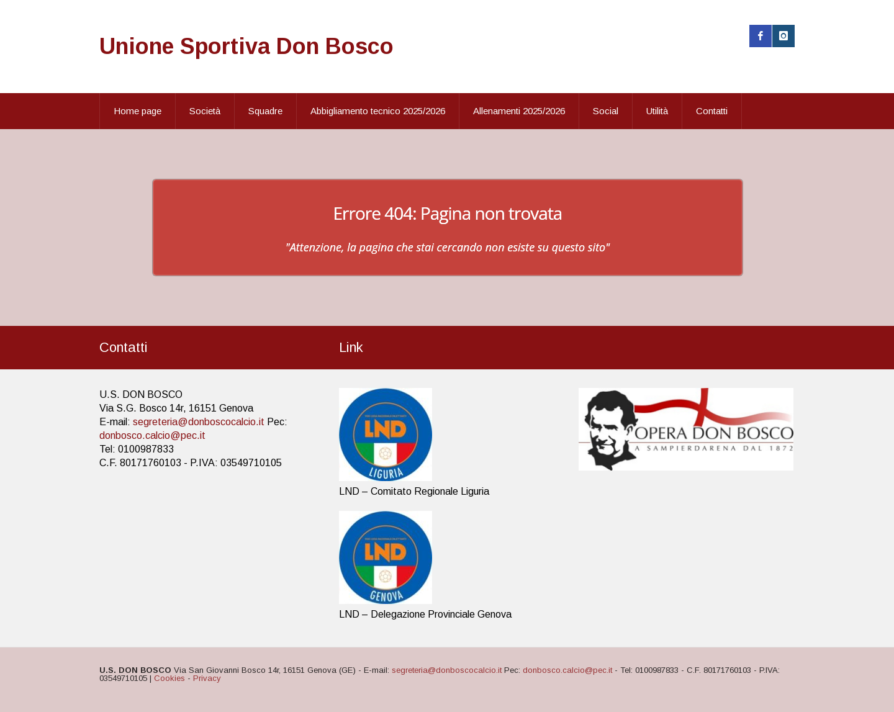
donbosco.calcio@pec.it (152, 435)
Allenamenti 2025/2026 (519, 111)
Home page (137, 111)
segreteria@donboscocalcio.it (198, 422)
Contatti (712, 111)
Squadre (265, 111)
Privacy (207, 678)
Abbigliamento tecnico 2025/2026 (377, 111)
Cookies (169, 678)
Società (204, 111)
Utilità (657, 111)
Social (605, 111)
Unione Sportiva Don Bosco (246, 46)
